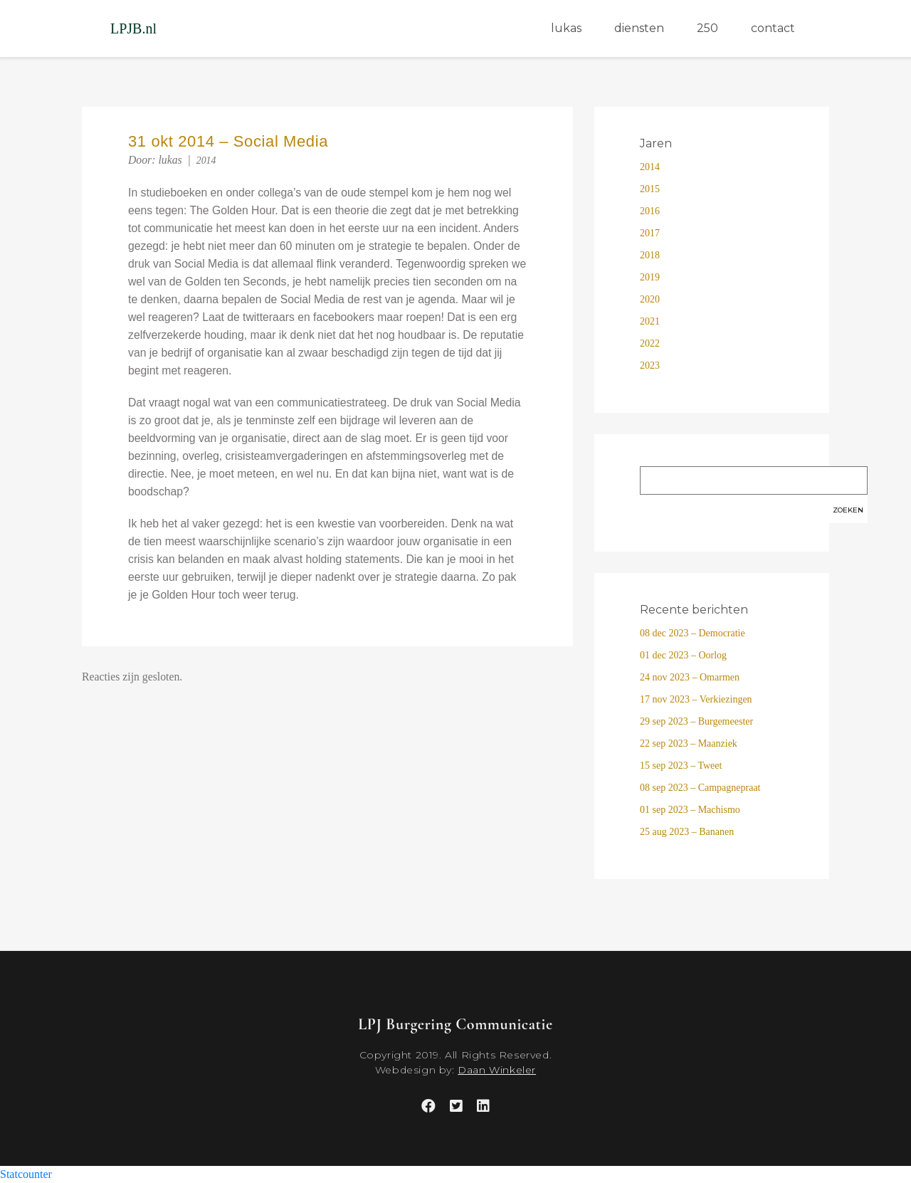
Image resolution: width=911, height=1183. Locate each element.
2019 (650, 277)
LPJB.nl (133, 28)
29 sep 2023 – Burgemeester (696, 721)
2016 (650, 211)
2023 (650, 365)
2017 (650, 233)
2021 (650, 321)
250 (707, 28)
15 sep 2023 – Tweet (681, 765)
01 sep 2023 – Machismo (690, 809)
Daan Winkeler (497, 1069)
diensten (639, 28)
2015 (650, 189)
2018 (650, 255)
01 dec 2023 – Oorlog (683, 655)
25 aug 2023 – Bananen (687, 831)
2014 (206, 160)
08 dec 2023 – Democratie (692, 633)
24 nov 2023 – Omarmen (689, 677)
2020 (650, 299)
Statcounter (26, 1174)
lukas (566, 28)
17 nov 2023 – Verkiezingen (696, 699)
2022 (650, 343)
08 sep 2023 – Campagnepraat (700, 787)
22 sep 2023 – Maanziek (688, 743)
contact (773, 28)
